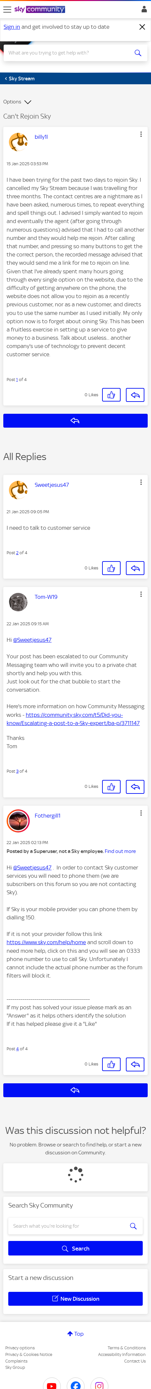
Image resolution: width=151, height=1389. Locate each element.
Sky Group (15, 1367)
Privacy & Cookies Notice (28, 1354)
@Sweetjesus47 (32, 640)
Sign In (143, 11)
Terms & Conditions (127, 1347)
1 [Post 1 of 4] (17, 379)
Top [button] (79, 1334)
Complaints (16, 1361)
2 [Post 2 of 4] (17, 552)
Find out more (120, 851)
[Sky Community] (40, 10)
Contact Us (135, 1361)
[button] (141, 134)
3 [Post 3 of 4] (17, 771)
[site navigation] (7, 9)
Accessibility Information (122, 1354)
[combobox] (68, 53)
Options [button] (12, 102)
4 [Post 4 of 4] (17, 1048)
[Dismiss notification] (142, 27)
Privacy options (20, 1347)
